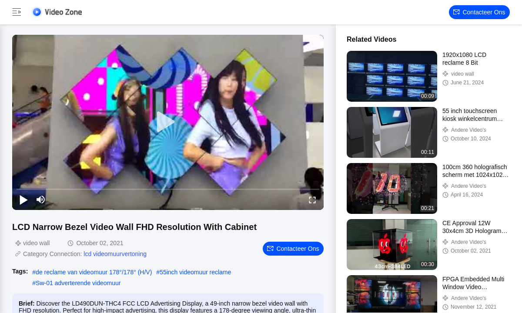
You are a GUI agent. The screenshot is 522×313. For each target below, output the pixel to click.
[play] (168, 122)
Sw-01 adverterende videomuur (78, 283)
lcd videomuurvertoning (115, 253)
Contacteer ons (479, 12)
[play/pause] (23, 199)
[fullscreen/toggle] (312, 199)
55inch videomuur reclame (195, 272)
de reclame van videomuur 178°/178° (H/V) (94, 272)
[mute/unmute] (41, 199)
